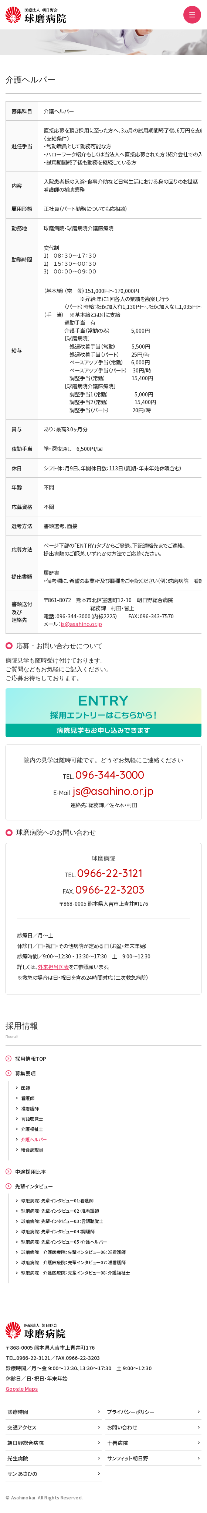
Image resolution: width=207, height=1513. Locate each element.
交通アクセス (22, 1427)
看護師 (27, 1098)
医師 (25, 1088)
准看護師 (30, 1108)
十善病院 (117, 1442)
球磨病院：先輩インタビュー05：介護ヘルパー (64, 1241)
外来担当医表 (53, 967)
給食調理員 (32, 1149)
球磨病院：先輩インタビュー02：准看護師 (60, 1211)
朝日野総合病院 (25, 1442)
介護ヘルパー (34, 1139)
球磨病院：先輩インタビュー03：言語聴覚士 (62, 1221)
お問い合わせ (122, 1427)
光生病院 (17, 1458)
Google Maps (22, 1388)
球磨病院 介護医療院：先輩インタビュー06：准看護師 (73, 1252)
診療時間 (17, 1411)
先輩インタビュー (34, 1186)
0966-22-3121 (109, 873)
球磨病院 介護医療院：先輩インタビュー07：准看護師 (73, 1262)
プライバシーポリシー (131, 1411)
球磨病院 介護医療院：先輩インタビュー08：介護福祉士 (75, 1272)
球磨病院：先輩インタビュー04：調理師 (58, 1231)
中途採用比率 (30, 1171)
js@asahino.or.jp (81, 624)
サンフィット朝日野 (127, 1458)
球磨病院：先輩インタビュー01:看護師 (57, 1200)
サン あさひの (22, 1473)
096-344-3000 (109, 774)
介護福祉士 (32, 1129)
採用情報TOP (30, 1058)
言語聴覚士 (32, 1119)
